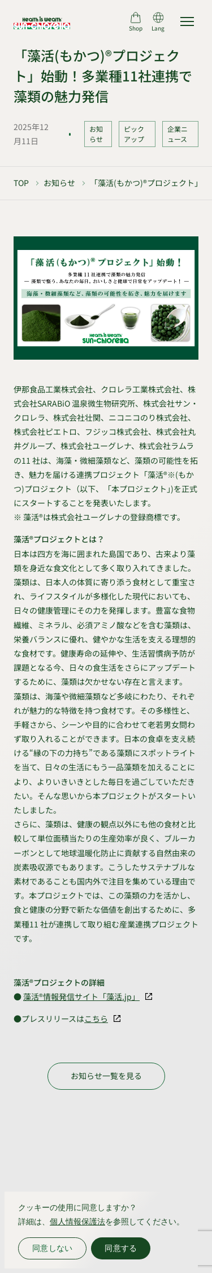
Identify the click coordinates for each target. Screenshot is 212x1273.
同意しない (52, 1248)
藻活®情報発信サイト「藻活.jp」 (81, 996)
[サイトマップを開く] (187, 21)
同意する (121, 1248)
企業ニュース (177, 134)
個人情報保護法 (77, 1221)
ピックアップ (134, 134)
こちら (96, 1018)
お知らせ (96, 134)
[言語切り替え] (158, 21)
